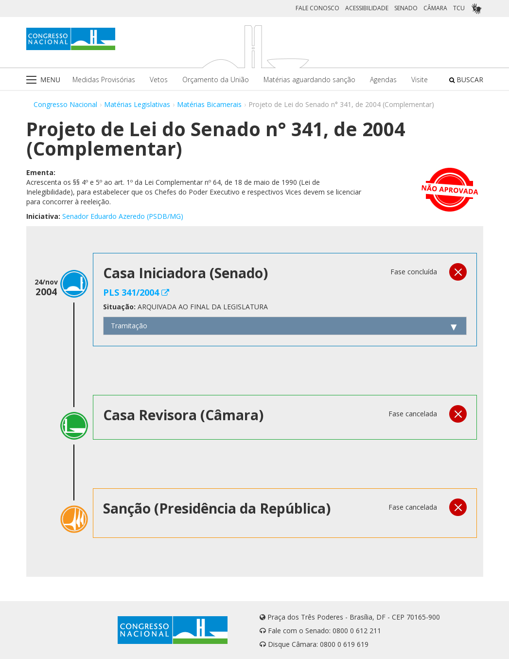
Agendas (383, 79)
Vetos (159, 79)
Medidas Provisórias (103, 79)
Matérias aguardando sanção (309, 79)
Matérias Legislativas (137, 104)
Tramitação (129, 325)
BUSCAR (466, 79)
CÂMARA (435, 8)
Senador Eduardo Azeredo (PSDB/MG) (122, 216)
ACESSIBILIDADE (366, 8)
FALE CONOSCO (317, 8)
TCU (459, 8)
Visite (419, 79)
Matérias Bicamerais (209, 104)
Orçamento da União (215, 79)
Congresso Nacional (65, 104)
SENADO (406, 8)
